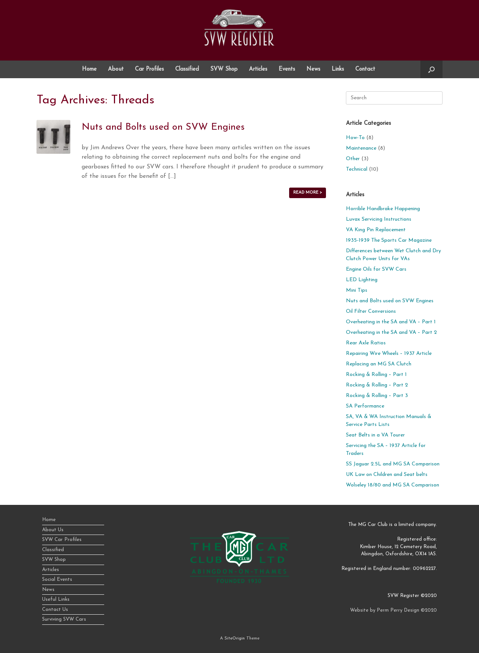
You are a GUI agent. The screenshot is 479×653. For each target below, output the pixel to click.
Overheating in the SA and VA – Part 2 (391, 332)
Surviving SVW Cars (64, 619)
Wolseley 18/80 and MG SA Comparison (392, 485)
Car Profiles (149, 69)
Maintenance (361, 148)
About (116, 69)
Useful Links (56, 599)
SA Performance (365, 406)
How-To (355, 138)
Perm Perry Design (398, 610)
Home (89, 69)
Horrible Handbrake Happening (383, 209)
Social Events (57, 579)
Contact (365, 69)
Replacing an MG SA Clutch (378, 364)
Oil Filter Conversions (371, 311)
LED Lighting (361, 280)
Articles (258, 69)
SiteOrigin (234, 638)
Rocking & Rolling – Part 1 (376, 374)
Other (353, 159)
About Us (53, 529)
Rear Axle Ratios (366, 343)
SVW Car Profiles (62, 539)
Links (338, 69)
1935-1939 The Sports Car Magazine (389, 240)
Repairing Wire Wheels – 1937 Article (389, 353)
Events (287, 69)
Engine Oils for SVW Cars (376, 269)
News (313, 69)
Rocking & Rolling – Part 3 (377, 395)
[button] (431, 69)
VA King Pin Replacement (376, 230)
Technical (356, 169)
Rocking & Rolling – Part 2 (377, 385)
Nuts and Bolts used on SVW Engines (163, 127)
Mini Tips (356, 290)
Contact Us (55, 609)
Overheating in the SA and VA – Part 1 (391, 322)
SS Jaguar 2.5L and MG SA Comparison (393, 464)
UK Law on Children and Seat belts (386, 474)
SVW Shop (224, 69)
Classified (187, 69)
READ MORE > (307, 193)
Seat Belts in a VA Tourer (375, 435)
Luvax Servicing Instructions (378, 219)
